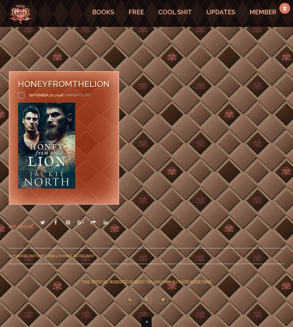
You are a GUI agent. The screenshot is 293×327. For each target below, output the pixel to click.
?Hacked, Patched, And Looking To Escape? (53, 256)
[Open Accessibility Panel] (284, 8)
